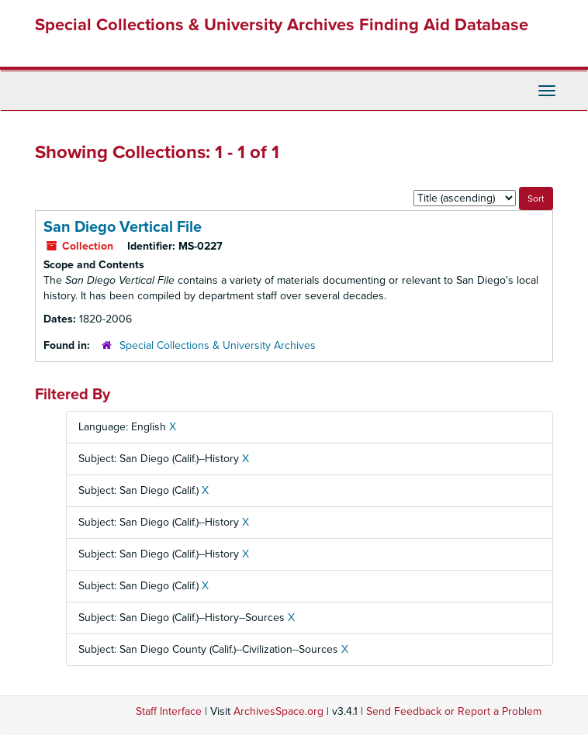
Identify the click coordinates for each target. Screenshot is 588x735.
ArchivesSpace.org (278, 711)
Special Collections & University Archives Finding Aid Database (281, 25)
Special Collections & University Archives (217, 345)
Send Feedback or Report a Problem (453, 711)
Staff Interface (169, 711)
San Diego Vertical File (122, 227)
